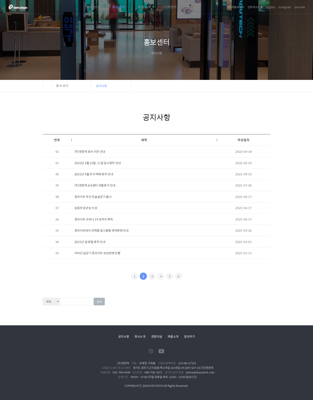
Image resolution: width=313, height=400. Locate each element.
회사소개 (93, 7)
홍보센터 (119, 7)
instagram (284, 7)
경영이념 (156, 336)
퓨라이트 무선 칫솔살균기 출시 (93, 196)
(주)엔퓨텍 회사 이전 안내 (89, 151)
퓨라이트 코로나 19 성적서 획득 (93, 219)
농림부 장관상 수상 (85, 207)
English (270, 7)
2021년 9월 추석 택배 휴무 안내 (93, 174)
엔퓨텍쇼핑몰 (255, 7)
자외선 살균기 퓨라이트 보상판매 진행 (97, 253)
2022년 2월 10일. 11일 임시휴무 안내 (97, 163)
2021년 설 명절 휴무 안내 (89, 241)
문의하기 (189, 336)
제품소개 (144, 7)
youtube (299, 7)
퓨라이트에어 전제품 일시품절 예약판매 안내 (101, 230)
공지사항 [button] (101, 85)
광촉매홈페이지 (235, 7)
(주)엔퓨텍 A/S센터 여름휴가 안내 (94, 185)
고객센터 (170, 7)
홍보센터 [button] (62, 85)
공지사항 (123, 336)
